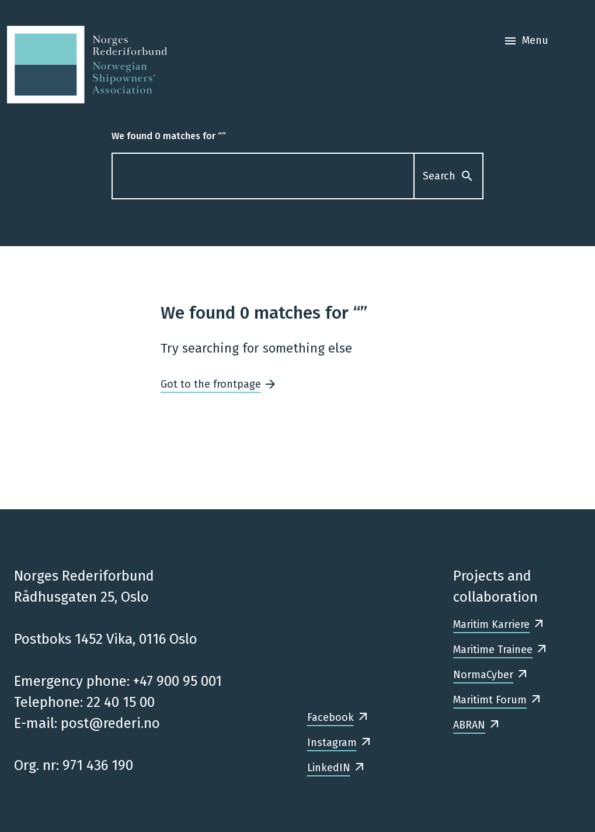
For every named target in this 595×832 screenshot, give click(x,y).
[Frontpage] (87, 64)
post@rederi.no (110, 723)
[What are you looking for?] (263, 176)
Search (439, 176)
